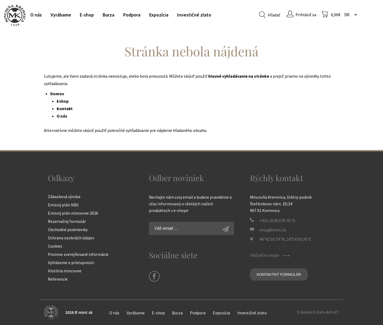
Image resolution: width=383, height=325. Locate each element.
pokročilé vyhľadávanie (128, 130)
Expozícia (158, 15)
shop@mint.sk (272, 229)
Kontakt (65, 108)
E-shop (87, 15)
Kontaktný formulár (279, 274)
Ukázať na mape (270, 255)
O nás (36, 15)
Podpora (131, 15)
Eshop (63, 101)
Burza (108, 15)
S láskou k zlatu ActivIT (318, 312)
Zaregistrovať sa (231, 230)
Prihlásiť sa (305, 14)
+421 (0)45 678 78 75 (277, 220)
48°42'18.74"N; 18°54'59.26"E (285, 239)
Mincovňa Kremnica (15, 15)
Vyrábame (61, 15)
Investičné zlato (194, 15)
